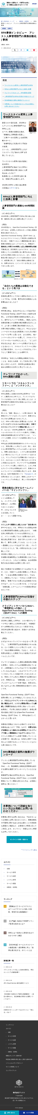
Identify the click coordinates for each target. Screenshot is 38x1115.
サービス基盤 (11, 883)
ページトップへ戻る (30, 850)
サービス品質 (11, 876)
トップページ (10, 1025)
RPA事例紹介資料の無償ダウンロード (17, 100)
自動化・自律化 (24, 21)
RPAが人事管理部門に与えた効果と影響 (17, 89)
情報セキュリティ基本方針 (14, 1055)
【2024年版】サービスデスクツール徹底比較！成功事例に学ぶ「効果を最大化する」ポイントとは (21, 947)
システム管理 (11, 880)
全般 (8, 869)
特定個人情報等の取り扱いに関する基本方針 (19, 1059)
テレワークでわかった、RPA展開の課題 (17, 93)
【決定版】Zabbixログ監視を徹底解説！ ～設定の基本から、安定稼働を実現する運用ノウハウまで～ (19, 996)
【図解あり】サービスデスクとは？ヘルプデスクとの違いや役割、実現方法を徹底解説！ (20, 909)
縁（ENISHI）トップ (7, 21)
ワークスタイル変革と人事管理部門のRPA (18, 85)
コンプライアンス (11, 1070)
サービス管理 (11, 872)
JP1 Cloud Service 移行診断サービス (16, 983)
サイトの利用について (12, 1067)
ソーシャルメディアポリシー (14, 1063)
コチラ (11, 188)
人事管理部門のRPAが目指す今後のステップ (19, 96)
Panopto (28, 474)
